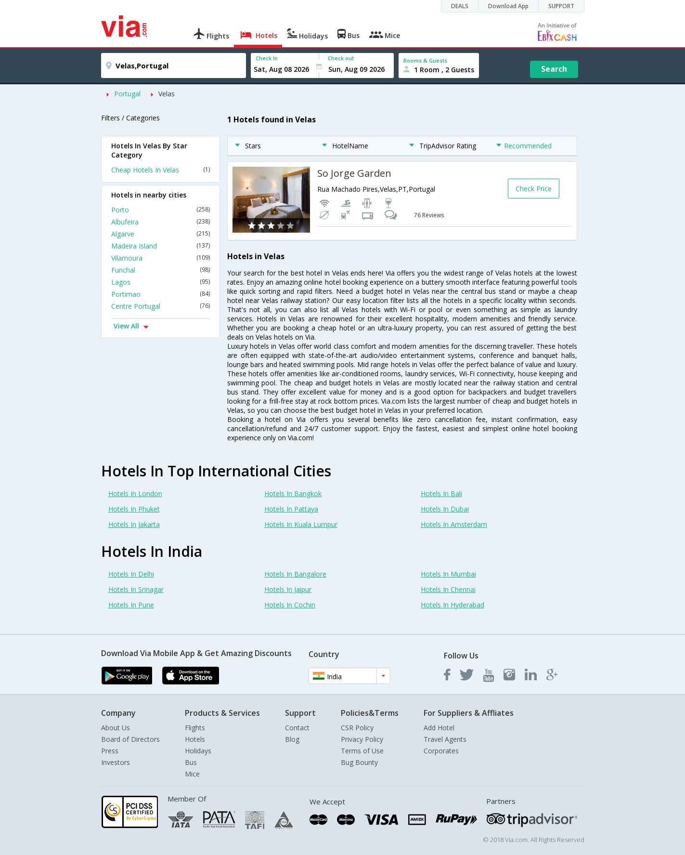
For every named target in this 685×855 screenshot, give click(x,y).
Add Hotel (439, 727)
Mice (192, 773)
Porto (160, 209)
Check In (267, 58)
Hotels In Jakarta (134, 524)
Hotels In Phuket (134, 508)
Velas (166, 93)
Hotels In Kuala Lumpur (300, 524)
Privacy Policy (362, 739)
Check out (341, 58)
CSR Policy (357, 727)
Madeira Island (160, 245)
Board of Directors (130, 739)
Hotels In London (135, 493)
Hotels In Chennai (448, 589)
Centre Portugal (160, 306)
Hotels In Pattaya (291, 508)
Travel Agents (445, 739)
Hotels (195, 739)
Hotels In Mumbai (448, 574)
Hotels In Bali (441, 493)
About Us (115, 727)
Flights (195, 727)
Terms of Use (362, 750)
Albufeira (160, 221)
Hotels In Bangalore (295, 574)
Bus (191, 762)
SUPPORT (561, 6)
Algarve (160, 233)
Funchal (160, 270)
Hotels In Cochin (289, 604)
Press (109, 750)
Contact (297, 727)
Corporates (441, 750)
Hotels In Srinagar (136, 589)
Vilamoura (160, 258)
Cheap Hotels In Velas (160, 169)
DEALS (459, 6)
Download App (508, 6)
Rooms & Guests (425, 60)
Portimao (160, 294)
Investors (115, 762)
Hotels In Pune (131, 604)
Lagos (160, 282)
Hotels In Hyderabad (452, 604)
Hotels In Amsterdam (454, 524)
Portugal (127, 93)
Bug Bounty (359, 762)
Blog (292, 739)
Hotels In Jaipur (287, 589)
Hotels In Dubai (445, 508)
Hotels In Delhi (131, 574)
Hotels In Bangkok (293, 493)
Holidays (198, 750)
